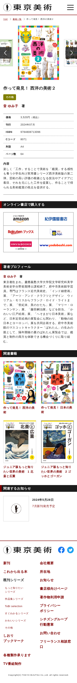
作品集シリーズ (14, 598)
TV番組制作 (12, 663)
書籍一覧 (17, 19)
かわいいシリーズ (15, 620)
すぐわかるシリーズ (17, 613)
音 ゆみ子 (10, 106)
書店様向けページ (53, 588)
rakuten (20, 232)
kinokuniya (56, 218)
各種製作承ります (17, 655)
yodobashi (56, 245)
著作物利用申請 (52, 597)
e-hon (56, 232)
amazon (20, 218)
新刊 (6, 563)
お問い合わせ (50, 633)
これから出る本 (15, 571)
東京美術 (27, 7)
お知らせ (47, 580)
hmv (20, 245)
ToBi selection (13, 606)
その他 (10, 97)
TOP (5, 19)
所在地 (45, 571)
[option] (38, 53)
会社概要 (47, 563)
